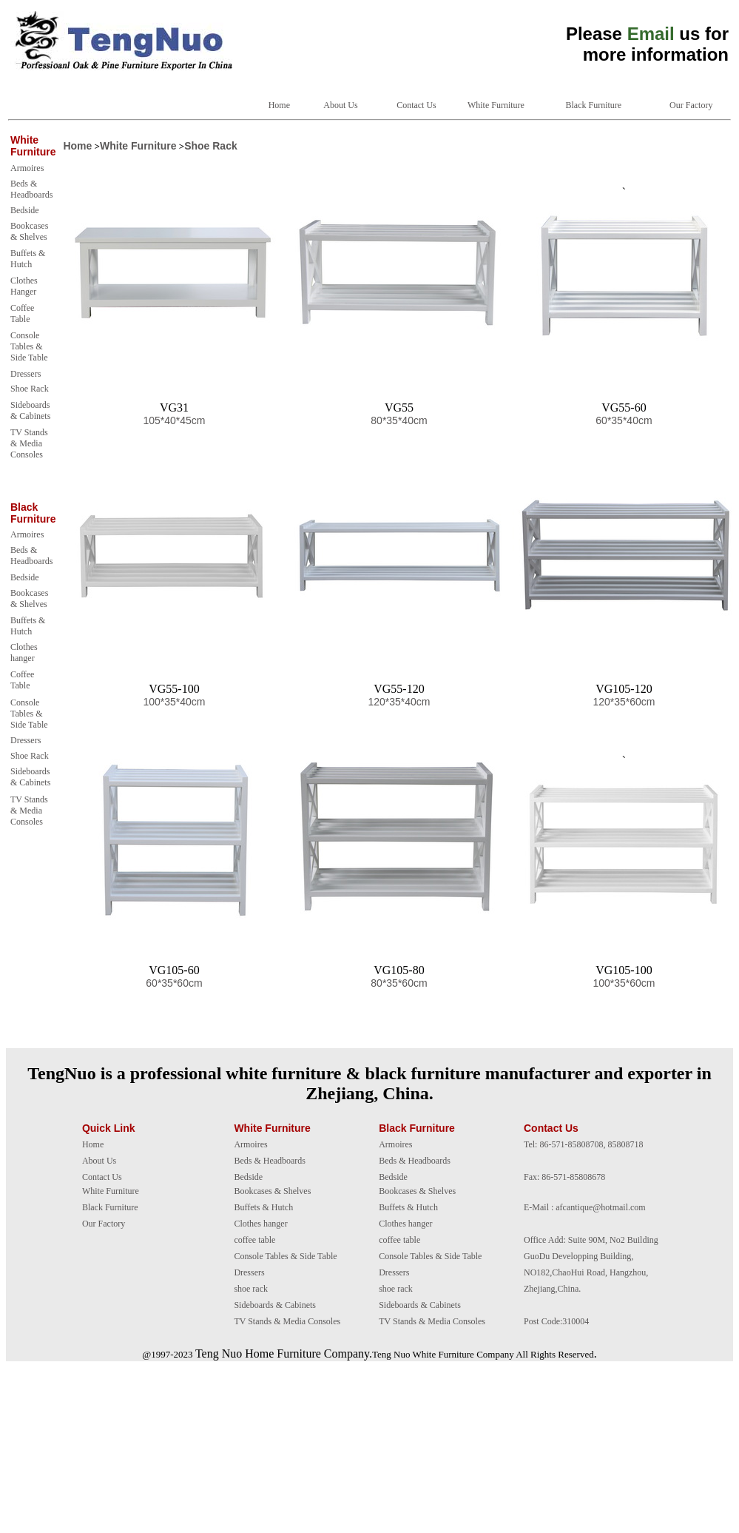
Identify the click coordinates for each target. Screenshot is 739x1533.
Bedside (24, 210)
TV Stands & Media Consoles (29, 443)
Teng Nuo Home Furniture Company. (283, 1353)
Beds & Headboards (31, 189)
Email (651, 34)
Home (279, 105)
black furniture (423, 1073)
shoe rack (251, 1289)
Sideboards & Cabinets (30, 410)
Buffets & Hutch (27, 258)
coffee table (254, 1240)
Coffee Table (22, 313)
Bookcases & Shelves (29, 231)
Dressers (25, 374)
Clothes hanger (24, 652)
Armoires (27, 168)
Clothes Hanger (24, 286)
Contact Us (416, 105)
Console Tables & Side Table (29, 346)
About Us (340, 105)
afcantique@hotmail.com (600, 1207)
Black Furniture (594, 105)
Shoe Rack (29, 388)
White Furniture (496, 105)
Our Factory (690, 105)
